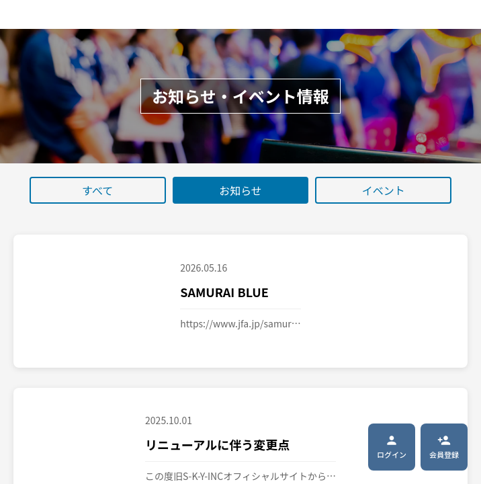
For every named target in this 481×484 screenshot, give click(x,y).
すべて (97, 190)
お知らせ (240, 190)
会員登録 (444, 447)
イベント (383, 190)
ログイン (391, 447)
